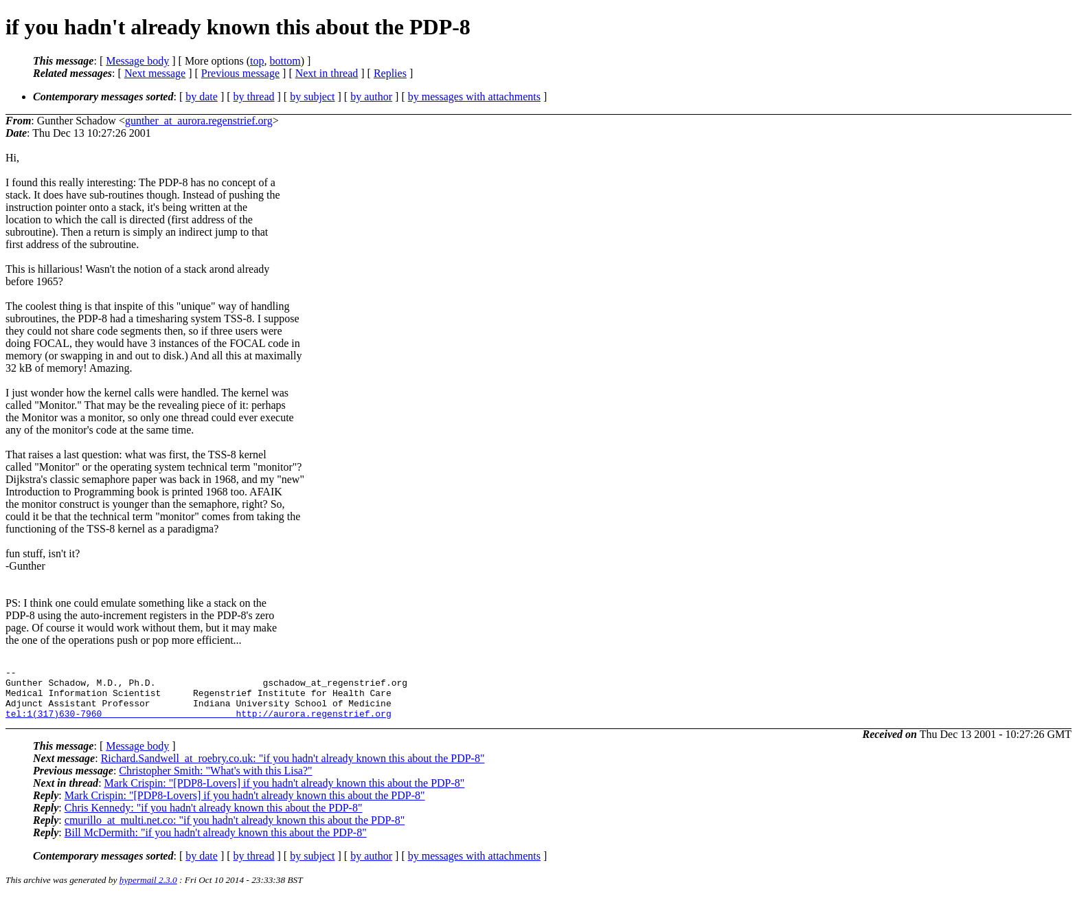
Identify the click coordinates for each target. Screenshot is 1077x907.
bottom (284, 61)
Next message (154, 73)
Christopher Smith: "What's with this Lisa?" (215, 781)
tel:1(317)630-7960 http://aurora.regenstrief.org (198, 723)
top (257, 61)
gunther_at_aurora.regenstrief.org (199, 120)
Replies (390, 73)
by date (201, 96)
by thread (254, 96)
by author (371, 96)
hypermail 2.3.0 (148, 890)
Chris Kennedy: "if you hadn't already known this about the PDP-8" (214, 818)
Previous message (240, 73)
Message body (137, 61)
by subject (312, 96)
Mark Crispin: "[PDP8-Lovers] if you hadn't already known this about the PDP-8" (284, 793)
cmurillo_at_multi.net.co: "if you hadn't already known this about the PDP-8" (235, 830)
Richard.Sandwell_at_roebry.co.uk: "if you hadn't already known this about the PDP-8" (293, 768)
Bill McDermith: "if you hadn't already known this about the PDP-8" (216, 843)
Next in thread (327, 73)
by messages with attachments (474, 96)
